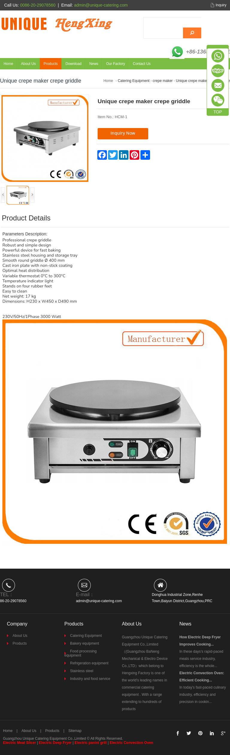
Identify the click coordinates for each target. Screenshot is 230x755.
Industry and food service (90, 679)
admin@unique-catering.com (99, 601)
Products (50, 64)
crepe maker (163, 81)
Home (8, 64)
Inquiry (221, 5)
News (93, 64)
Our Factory (115, 64)
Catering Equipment (133, 81)
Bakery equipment (84, 643)
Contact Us (141, 64)
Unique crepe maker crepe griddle (203, 81)
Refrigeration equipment (89, 663)
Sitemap (74, 731)
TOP (218, 111)
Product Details (26, 218)
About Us (28, 64)
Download (73, 64)
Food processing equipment (80, 653)
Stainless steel (81, 671)
